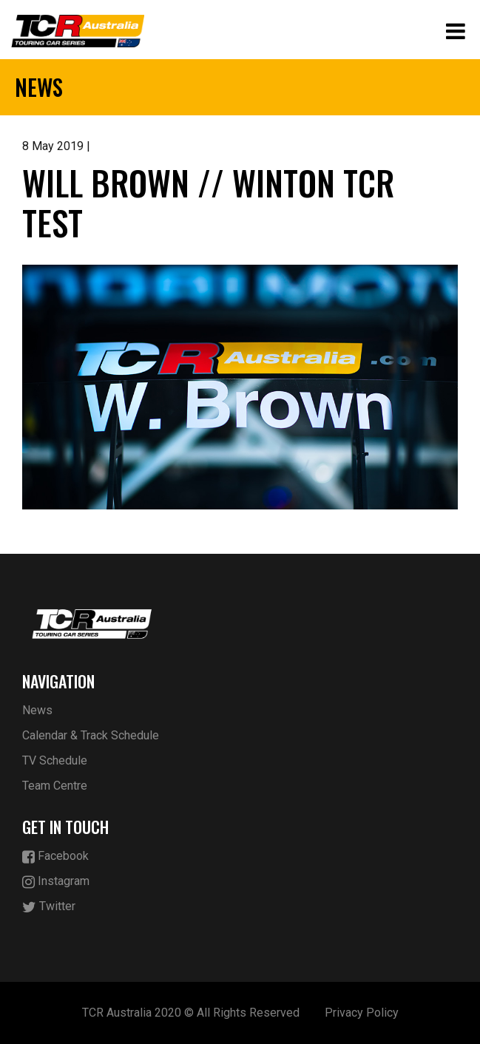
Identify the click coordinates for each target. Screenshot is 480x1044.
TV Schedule (54, 760)
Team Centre (54, 786)
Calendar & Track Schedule (90, 735)
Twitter (48, 907)
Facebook (55, 856)
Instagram (55, 881)
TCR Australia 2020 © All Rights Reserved (191, 1013)
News (37, 710)
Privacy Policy (362, 1013)
